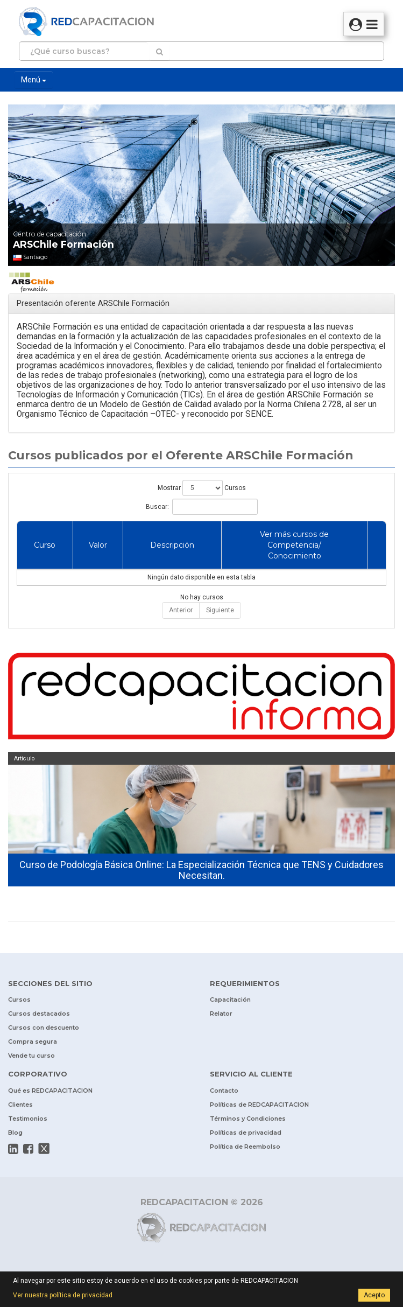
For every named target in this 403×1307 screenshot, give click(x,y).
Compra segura (32, 1041)
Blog (15, 1132)
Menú (33, 79)
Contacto (224, 1090)
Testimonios (27, 1118)
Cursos (19, 999)
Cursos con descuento (43, 1027)
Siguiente (220, 610)
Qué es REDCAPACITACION (50, 1090)
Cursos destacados (39, 1013)
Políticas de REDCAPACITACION (259, 1104)
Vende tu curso (31, 1055)
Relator (221, 1013)
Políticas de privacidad (245, 1132)
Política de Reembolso (245, 1146)
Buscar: (202, 507)
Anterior (181, 610)
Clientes (20, 1104)
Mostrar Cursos (202, 488)
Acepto (374, 1295)
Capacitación (230, 999)
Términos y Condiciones (248, 1118)
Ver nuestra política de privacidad (62, 1295)
